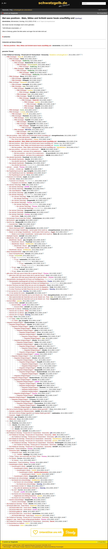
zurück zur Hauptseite (11, 13)
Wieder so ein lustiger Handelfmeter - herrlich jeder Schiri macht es (27, 230)
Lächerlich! (10, 226)
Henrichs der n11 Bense (14, 309)
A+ (5, 3)
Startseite (5, 10)
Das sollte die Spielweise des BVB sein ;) (26, 488)
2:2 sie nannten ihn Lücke (14, 291)
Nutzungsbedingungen (37, 546)
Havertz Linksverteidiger (16, 499)
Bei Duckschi (11, 220)
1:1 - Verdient (18, 454)
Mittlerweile (10, 417)
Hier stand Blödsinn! (15, 190)
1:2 (12, 427)
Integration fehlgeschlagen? (15, 322)
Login (99, 9)
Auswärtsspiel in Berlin (16, 464)
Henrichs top (10, 222)
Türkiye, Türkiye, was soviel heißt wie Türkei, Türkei (24, 456)
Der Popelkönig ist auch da (15, 171)
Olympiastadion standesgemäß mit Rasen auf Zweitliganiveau (25, 279)
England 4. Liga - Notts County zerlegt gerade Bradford (23, 519)
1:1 (8, 421)
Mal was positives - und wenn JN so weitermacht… (24, 149)
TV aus (11, 255)
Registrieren (104, 9)
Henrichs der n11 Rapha (16, 314)
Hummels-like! (13, 224)
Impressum (28, 546)
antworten (7, 37)
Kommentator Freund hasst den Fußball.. (19, 218)
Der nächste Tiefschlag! (14, 184)
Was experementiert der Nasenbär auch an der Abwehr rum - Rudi (27, 295)
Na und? (14, 490)
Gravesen (12, 415)
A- (2, 3)
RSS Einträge (6, 546)
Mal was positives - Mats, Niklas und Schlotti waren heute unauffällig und (29, 135)
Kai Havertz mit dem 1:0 (19, 486)
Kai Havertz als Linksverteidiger (18, 478)
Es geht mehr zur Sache (14, 431)
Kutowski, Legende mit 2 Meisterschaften (21, 411)
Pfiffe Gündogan (11, 57)
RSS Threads (15, 546)
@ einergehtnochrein (50, 21)
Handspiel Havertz (12, 236)
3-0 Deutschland (14, 525)
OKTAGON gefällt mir (15, 511)
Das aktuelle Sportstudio (14, 157)
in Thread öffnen (103, 13)
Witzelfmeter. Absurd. (13, 238)
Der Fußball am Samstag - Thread (17, 503)
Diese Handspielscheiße (14, 251)
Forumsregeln (59, 546)
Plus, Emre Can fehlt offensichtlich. (19, 137)
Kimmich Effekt (11, 301)
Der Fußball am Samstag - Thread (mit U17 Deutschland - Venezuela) (26, 55)
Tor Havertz (12, 458)
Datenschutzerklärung (49, 546)
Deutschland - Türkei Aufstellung (16, 448)
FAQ (11, 10)
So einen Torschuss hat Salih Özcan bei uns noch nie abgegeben (26, 285)
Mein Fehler (15, 216)
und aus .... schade (12, 167)
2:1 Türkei (10, 316)
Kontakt (22, 546)
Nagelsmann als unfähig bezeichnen (25, 496)
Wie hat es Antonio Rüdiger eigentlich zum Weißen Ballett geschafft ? (27, 409)
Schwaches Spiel (14, 450)
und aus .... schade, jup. (16, 169)
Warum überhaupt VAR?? (17, 228)
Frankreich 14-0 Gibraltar (14, 177)
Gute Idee (12, 179)
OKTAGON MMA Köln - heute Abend (18, 505)
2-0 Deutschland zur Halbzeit (15, 523)
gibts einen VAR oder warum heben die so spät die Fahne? (24, 273)
